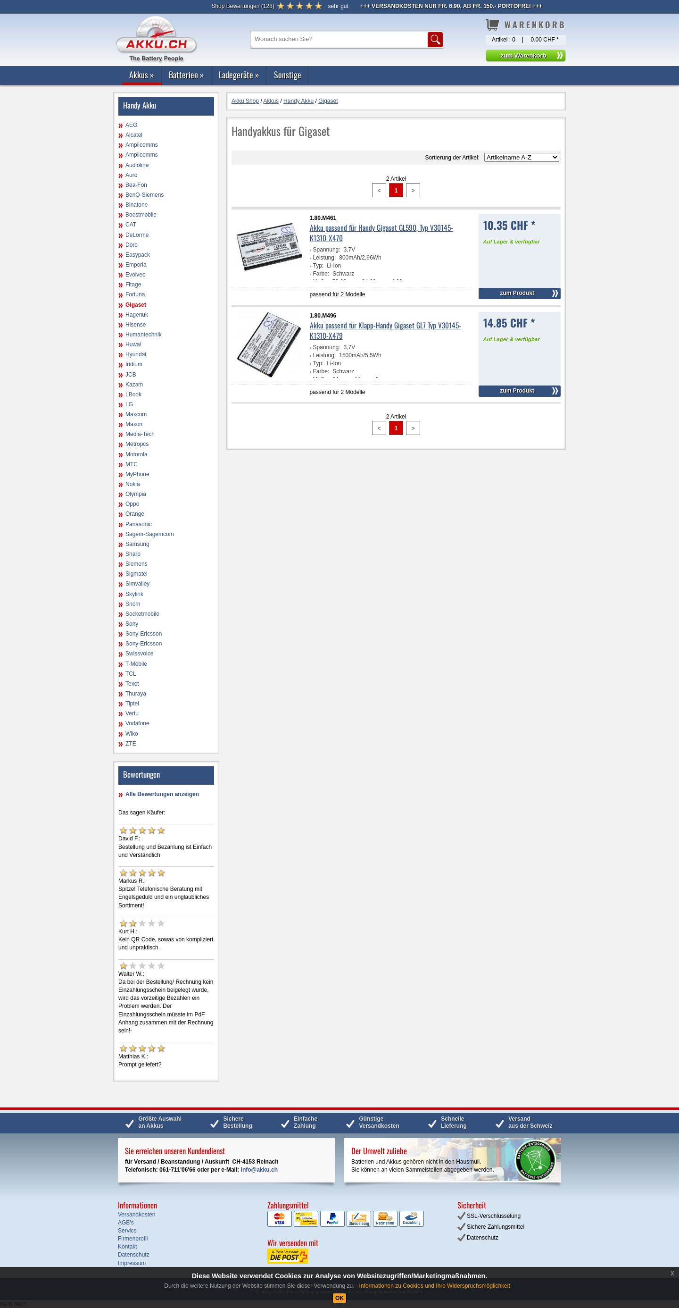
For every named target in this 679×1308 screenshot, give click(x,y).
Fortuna (135, 294)
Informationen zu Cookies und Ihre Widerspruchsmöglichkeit (434, 1286)
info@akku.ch (259, 1169)
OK (339, 1298)
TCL (130, 674)
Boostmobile (141, 214)
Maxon (133, 424)
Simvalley (137, 583)
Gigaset (135, 305)
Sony (131, 623)
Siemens (136, 564)
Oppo (132, 504)
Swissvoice (139, 653)
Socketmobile (142, 614)
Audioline (137, 165)
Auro (131, 175)
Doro (131, 245)
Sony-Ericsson (143, 633)
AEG (131, 125)
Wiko (131, 733)
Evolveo (135, 274)
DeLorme (137, 235)
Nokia (132, 484)
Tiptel (132, 703)
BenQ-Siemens (144, 195)
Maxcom (136, 414)
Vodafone (137, 723)
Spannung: (326, 249)
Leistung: (324, 257)
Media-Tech (140, 434)
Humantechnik (143, 334)
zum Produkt (517, 293)
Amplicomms (141, 145)
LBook (133, 394)
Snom (132, 604)
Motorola (136, 454)
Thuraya (135, 693)
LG (129, 404)
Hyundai (135, 354)
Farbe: (321, 273)
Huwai (133, 344)
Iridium (133, 364)
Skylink (134, 594)
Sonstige (287, 74)
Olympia (135, 494)
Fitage (133, 284)
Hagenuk (136, 314)
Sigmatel (136, 573)
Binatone (136, 204)
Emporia (136, 264)
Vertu (132, 713)
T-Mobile (136, 664)
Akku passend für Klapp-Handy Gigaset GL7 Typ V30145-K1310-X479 (385, 330)
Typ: (318, 265)
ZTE (130, 743)
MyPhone (137, 474)
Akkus (141, 74)
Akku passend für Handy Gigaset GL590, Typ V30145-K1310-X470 (381, 232)
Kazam (134, 384)
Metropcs (137, 444)
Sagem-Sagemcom (149, 534)
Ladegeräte (239, 74)
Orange (134, 514)
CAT (130, 224)
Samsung (137, 544)
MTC (131, 464)
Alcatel (133, 135)
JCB (130, 374)
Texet (132, 683)
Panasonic (138, 524)
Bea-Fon (136, 185)
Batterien (186, 74)
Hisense (135, 324)
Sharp (133, 554)
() (242, 6)
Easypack (137, 255)
